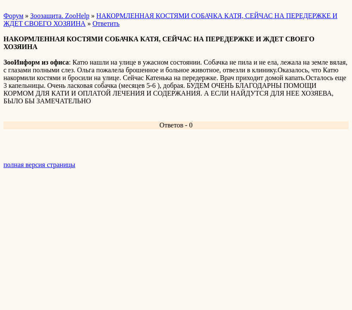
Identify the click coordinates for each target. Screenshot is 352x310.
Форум (13, 15)
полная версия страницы (39, 164)
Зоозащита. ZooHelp (59, 15)
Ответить (106, 23)
